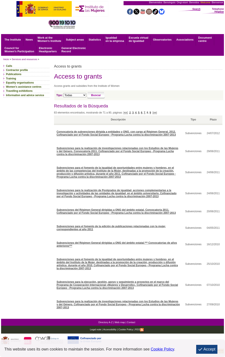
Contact (131, 322)
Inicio (6, 59)
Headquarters (48, 49)
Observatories (162, 39)
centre (205, 39)
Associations (185, 39)
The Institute (13, 39)
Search (196, 9)
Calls (9, 65)
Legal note (95, 329)
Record (73, 49)
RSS (139, 329)
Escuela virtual (138, 39)
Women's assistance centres (23, 86)
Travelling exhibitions (19, 90)
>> (154, 112)
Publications (13, 74)
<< (125, 112)
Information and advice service (25, 95)
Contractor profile (17, 70)
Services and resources (24, 59)
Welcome (205, 2)
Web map (120, 322)
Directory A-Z (105, 322)
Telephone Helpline (218, 10)
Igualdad (115, 39)
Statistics (95, 39)
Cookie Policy (125, 329)
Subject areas (75, 39)
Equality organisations (20, 82)
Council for (19, 49)
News (29, 39)
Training (11, 78)
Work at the (49, 39)
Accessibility (109, 329)
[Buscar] (96, 95)
